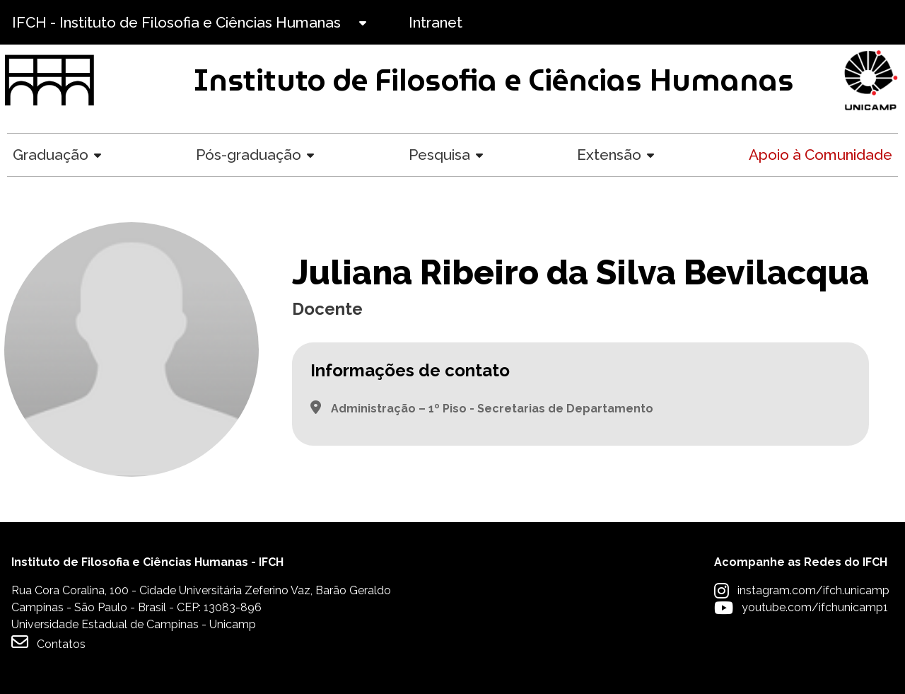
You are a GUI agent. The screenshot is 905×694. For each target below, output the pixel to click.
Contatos (48, 642)
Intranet (435, 22)
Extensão (609, 154)
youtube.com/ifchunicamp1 (815, 607)
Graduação (50, 154)
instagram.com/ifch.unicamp (813, 590)
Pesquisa (439, 154)
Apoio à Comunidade (820, 154)
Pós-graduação (248, 154)
